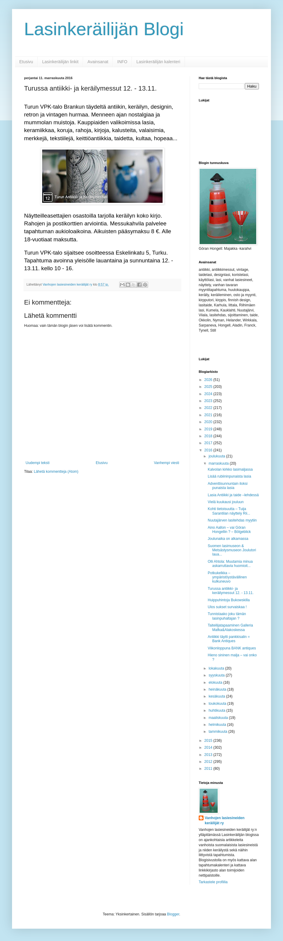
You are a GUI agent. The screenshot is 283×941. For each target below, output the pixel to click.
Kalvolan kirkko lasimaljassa (230, 469)
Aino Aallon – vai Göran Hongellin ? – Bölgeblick (229, 529)
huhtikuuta (217, 710)
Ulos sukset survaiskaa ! (227, 607)
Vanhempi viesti (166, 463)
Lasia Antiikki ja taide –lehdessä (233, 495)
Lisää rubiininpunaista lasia (229, 476)
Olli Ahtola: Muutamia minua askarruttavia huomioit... (230, 563)
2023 (208, 401)
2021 (208, 415)
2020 (208, 422)
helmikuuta (218, 725)
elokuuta (216, 682)
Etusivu (26, 61)
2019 (208, 429)
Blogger (173, 914)
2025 (208, 387)
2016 (208, 450)
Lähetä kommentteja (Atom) (56, 471)
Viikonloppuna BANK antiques (232, 648)
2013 (208, 755)
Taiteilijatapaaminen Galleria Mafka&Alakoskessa (230, 627)
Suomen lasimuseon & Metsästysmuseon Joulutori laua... (232, 550)
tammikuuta (218, 731)
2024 (208, 394)
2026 (208, 380)
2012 (208, 762)
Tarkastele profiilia (213, 882)
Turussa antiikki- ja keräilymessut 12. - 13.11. (230, 591)
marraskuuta (219, 463)
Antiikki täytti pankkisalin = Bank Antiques (229, 639)
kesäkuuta (217, 696)
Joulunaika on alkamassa (228, 539)
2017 (208, 443)
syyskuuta (217, 675)
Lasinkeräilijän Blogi (104, 29)
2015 (208, 740)
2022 (208, 408)
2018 (208, 436)
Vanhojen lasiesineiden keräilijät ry (224, 820)
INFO (122, 61)
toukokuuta (218, 703)
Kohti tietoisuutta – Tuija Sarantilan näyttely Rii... (229, 511)
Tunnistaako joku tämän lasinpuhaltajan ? (227, 616)
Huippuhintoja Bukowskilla (229, 600)
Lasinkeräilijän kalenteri (158, 61)
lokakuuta (217, 668)
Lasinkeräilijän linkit (60, 61)
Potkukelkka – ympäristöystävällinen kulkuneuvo (227, 577)
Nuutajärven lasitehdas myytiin (232, 520)
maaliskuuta (219, 718)
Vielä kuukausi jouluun (226, 502)
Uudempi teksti (37, 463)
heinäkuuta (218, 689)
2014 (208, 747)
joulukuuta (217, 456)
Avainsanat (98, 61)
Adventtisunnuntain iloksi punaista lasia (227, 485)
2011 (208, 768)
